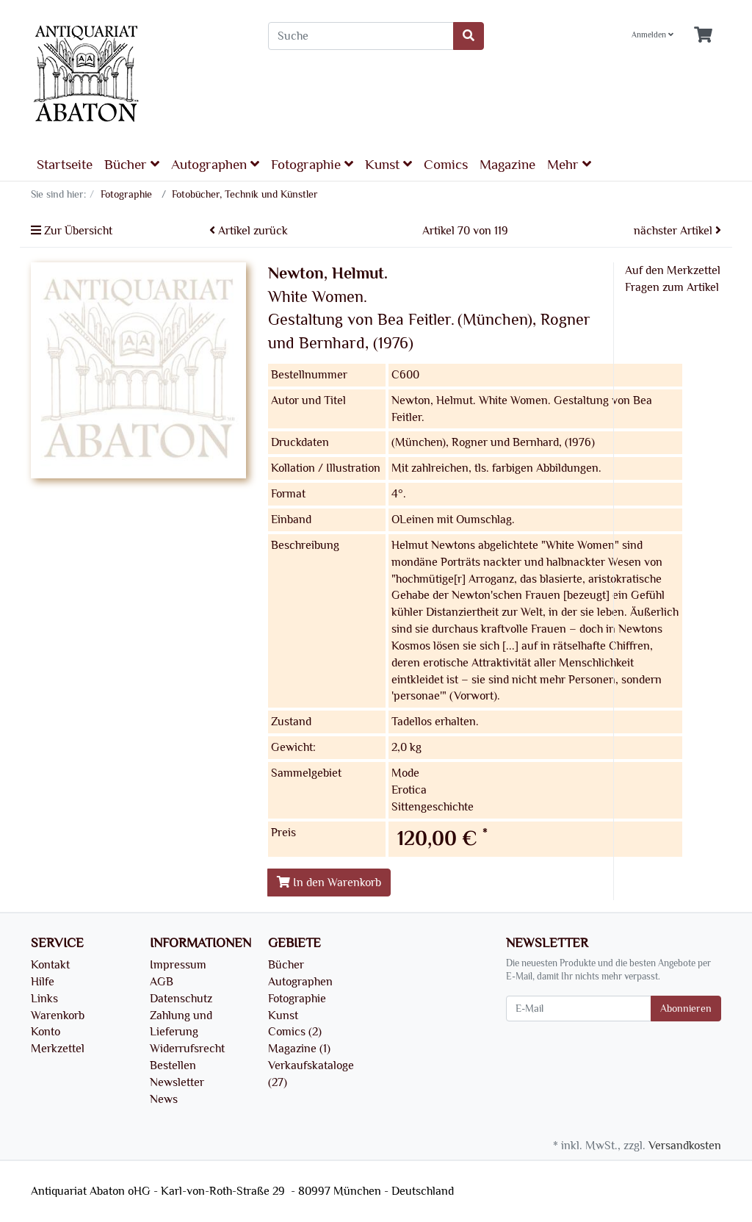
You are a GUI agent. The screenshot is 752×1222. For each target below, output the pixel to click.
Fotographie (312, 164)
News (164, 1099)
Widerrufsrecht (187, 1048)
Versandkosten (684, 1145)
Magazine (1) (299, 1048)
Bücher (131, 164)
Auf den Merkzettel (672, 270)
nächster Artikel (677, 230)
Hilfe (42, 981)
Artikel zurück (248, 230)
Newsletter (177, 1082)
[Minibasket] (703, 35)
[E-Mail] (578, 1008)
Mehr (569, 164)
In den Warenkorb (329, 882)
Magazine (507, 164)
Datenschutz (181, 998)
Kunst (388, 164)
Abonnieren (686, 1008)
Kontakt (50, 964)
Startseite (65, 164)
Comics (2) (295, 1031)
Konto (45, 1031)
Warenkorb (57, 1015)
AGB (161, 981)
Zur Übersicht (71, 230)
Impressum (178, 964)
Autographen (215, 164)
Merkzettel (57, 1048)
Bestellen (173, 1065)
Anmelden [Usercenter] (652, 35)
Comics (446, 164)
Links (44, 998)
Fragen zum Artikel (672, 287)
